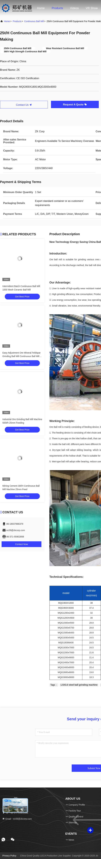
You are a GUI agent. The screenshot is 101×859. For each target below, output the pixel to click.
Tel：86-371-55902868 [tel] (15, 813)
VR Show (92, 8)
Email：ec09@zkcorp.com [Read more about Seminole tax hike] (17, 819)
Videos (74, 8)
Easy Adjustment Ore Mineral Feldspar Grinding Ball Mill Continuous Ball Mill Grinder (21, 356)
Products (57, 8)
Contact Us (24, 104)
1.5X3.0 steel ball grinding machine (79, 685)
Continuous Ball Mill (34, 21)
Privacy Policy (9, 855)
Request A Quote (75, 104)
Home (41, 8)
